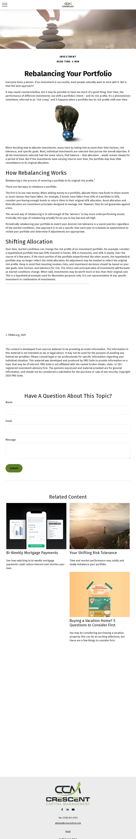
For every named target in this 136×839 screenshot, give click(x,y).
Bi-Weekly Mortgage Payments (32, 553)
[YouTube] (73, 809)
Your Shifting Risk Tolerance (93, 553)
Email (9, 421)
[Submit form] (14, 468)
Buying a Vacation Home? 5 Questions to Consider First (92, 622)
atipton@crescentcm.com (68, 823)
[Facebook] (62, 809)
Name (9, 402)
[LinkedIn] (68, 809)
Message (11, 439)
